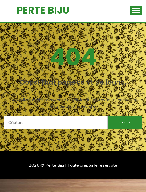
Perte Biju (43, 10)
